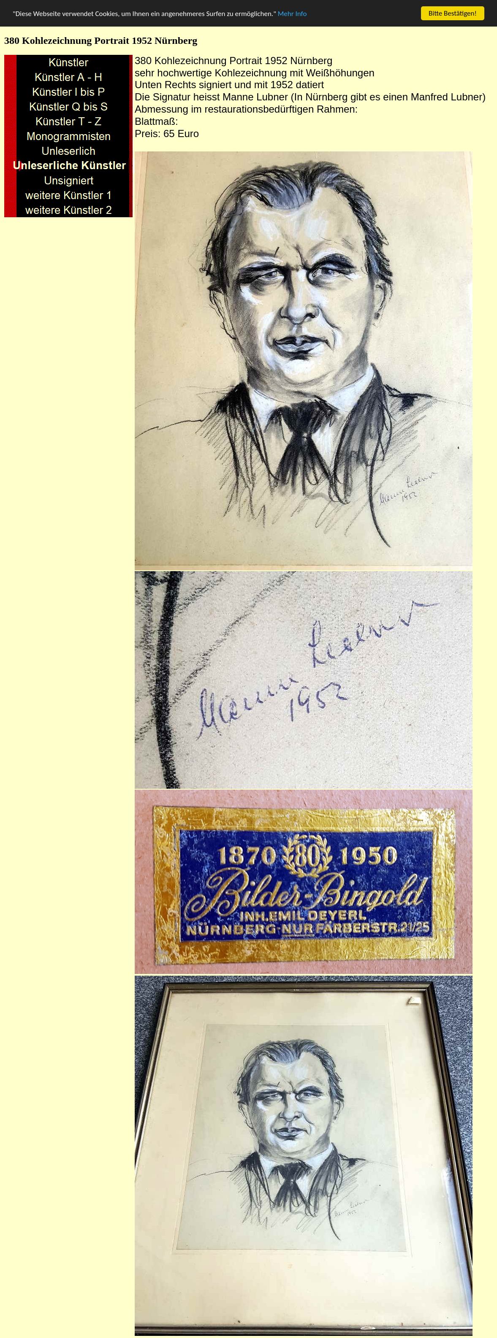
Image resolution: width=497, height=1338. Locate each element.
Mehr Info (292, 13)
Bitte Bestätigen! (453, 13)
